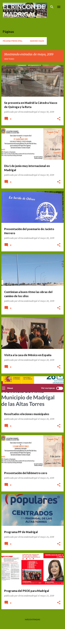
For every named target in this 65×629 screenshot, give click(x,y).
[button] (59, 119)
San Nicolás (37, 41)
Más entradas (32, 619)
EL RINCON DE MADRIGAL (24, 10)
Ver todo (9, 59)
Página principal (12, 41)
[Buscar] (52, 7)
